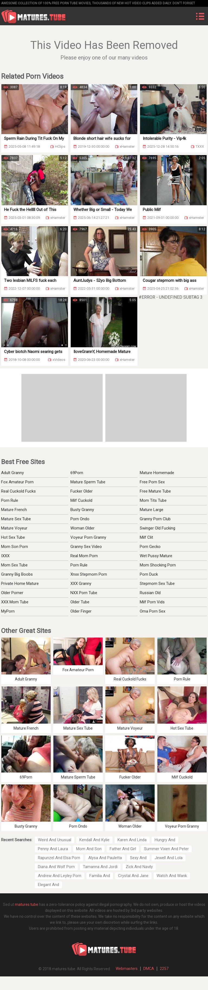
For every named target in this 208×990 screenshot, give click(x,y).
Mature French (14, 509)
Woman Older (82, 528)
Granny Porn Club (155, 518)
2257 (164, 968)
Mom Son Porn (14, 546)
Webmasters (127, 968)
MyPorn (8, 611)
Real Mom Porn (84, 555)
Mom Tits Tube (153, 500)
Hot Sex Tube (13, 537)
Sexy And (138, 857)
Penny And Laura (53, 848)
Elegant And (48, 884)
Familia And (99, 875)
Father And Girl (123, 848)
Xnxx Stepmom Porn (88, 574)
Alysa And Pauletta (105, 857)
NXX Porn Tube (83, 592)
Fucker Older (81, 491)
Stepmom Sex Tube (157, 583)
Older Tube (79, 602)
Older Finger (81, 611)
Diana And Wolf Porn (56, 866)
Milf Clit (146, 537)
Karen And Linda (132, 839)
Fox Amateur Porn (17, 482)
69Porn (76, 472)
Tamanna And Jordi (100, 866)
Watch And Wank (172, 875)
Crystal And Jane (133, 875)
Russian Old (150, 592)
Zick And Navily (139, 866)
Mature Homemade (157, 472)
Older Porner (12, 592)
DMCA (148, 968)
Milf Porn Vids (152, 602)
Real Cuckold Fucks (18, 491)
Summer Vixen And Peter (166, 848)
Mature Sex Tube (16, 518)
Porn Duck (149, 574)
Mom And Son (89, 848)
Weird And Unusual (54, 839)
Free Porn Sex (152, 482)
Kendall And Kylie (94, 839)
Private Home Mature (20, 583)
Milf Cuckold (81, 500)
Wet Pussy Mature (156, 555)
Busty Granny (82, 509)
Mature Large (151, 509)
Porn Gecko (150, 546)
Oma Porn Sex (152, 611)
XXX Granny (80, 583)
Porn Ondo (79, 518)
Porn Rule (9, 500)
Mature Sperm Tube (87, 482)
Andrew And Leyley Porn (59, 875)
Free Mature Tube (155, 491)
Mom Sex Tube (14, 565)
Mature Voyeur (14, 528)
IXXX (5, 555)
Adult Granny (12, 472)
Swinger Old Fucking (157, 528)
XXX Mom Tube (14, 602)
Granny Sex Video (86, 546)
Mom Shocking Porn (158, 565)
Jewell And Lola (169, 857)
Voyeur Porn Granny (88, 537)
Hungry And (165, 839)
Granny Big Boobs (17, 574)
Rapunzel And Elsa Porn (59, 857)
